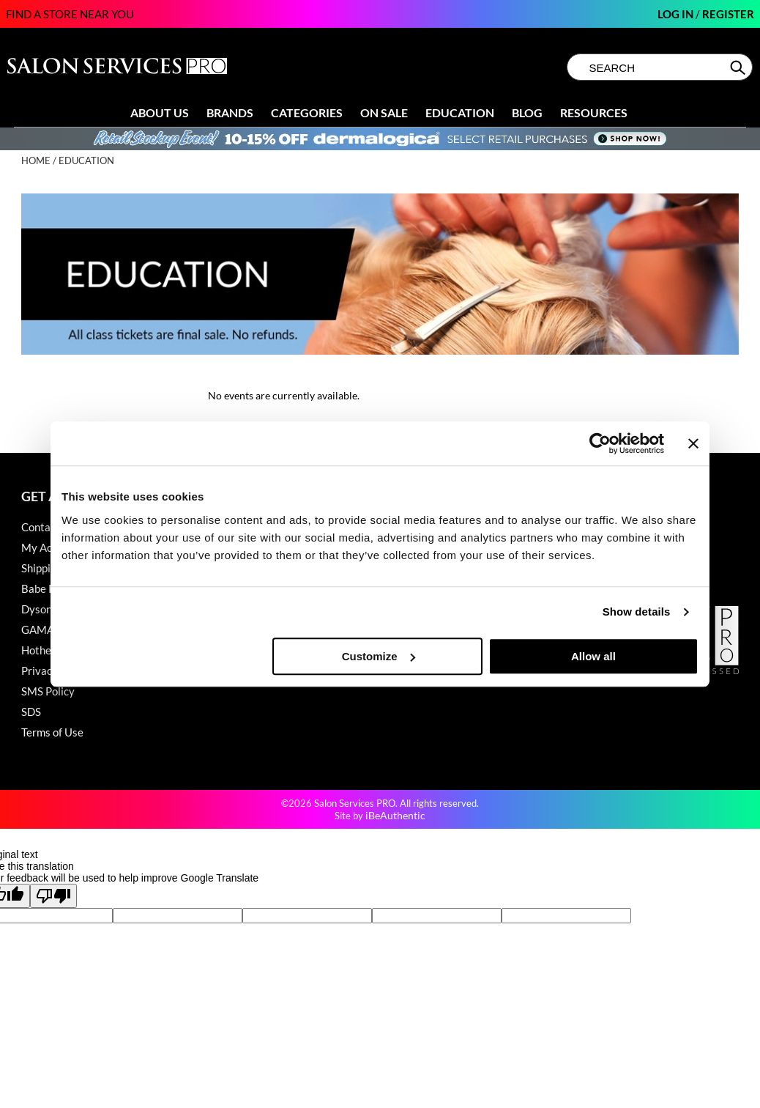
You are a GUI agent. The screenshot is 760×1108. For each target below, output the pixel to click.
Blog (527, 112)
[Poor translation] (53, 896)
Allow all (593, 656)
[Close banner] (693, 443)
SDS (31, 711)
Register (728, 14)
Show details (637, 611)
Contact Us (48, 526)
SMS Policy (48, 691)
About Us (159, 112)
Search (739, 67)
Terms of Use (52, 732)
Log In (676, 14)
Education (459, 112)
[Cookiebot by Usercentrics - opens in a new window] (600, 443)
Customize (378, 656)
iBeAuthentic (395, 815)
